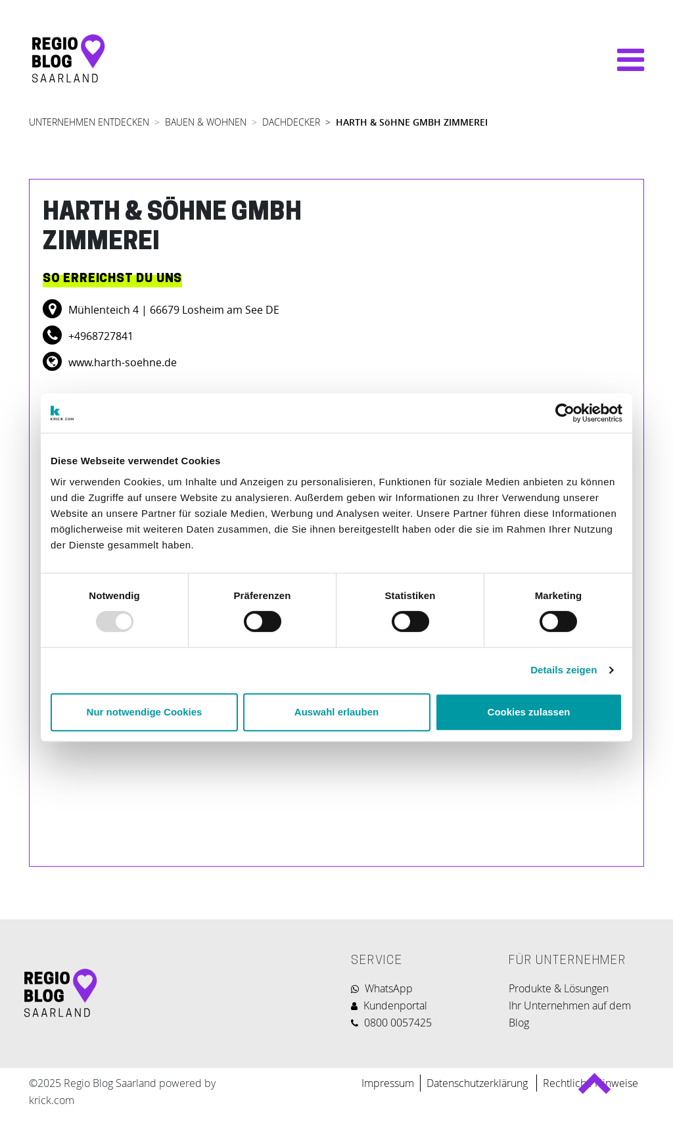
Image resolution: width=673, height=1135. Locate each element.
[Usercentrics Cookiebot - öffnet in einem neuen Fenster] (564, 413)
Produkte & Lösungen (559, 988)
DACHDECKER (291, 122)
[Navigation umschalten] (624, 60)
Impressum (387, 1083)
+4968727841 (99, 336)
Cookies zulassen (529, 711)
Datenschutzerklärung (478, 1083)
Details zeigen (563, 669)
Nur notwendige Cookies (144, 711)
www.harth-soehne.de (121, 362)
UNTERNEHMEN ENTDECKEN (89, 122)
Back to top (594, 1089)
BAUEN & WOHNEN (205, 122)
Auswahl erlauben (336, 711)
